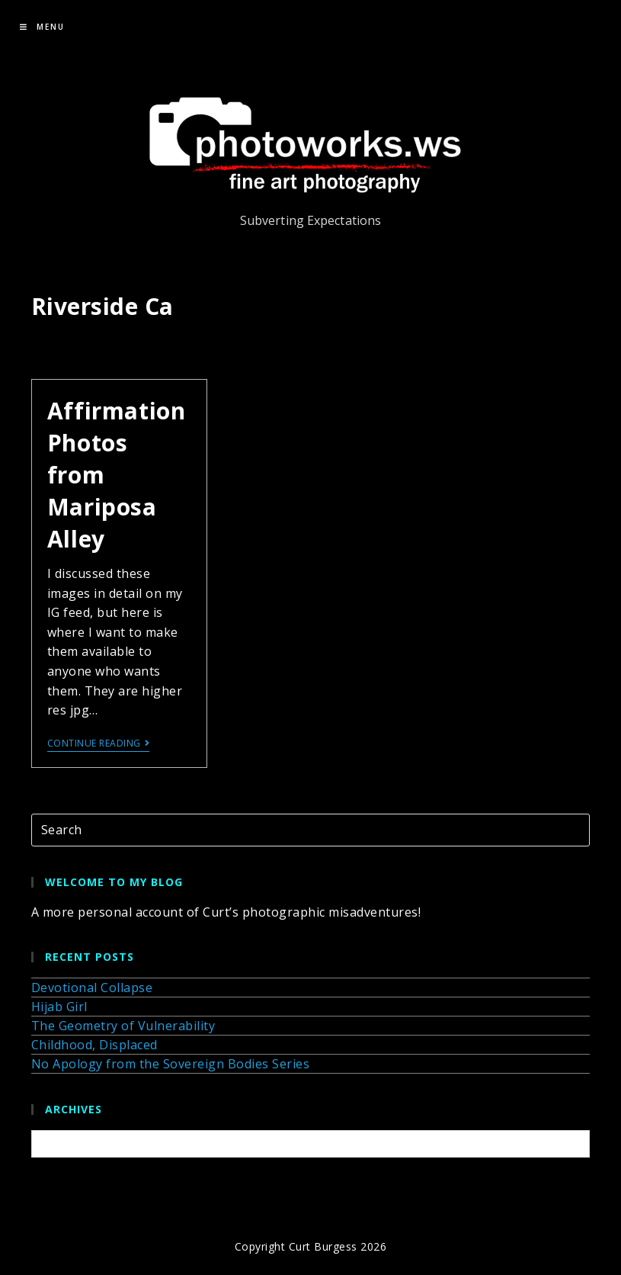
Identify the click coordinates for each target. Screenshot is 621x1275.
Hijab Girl (59, 1006)
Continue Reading (98, 744)
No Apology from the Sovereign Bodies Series (170, 1063)
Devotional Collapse (92, 987)
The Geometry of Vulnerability (123, 1025)
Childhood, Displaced (94, 1044)
